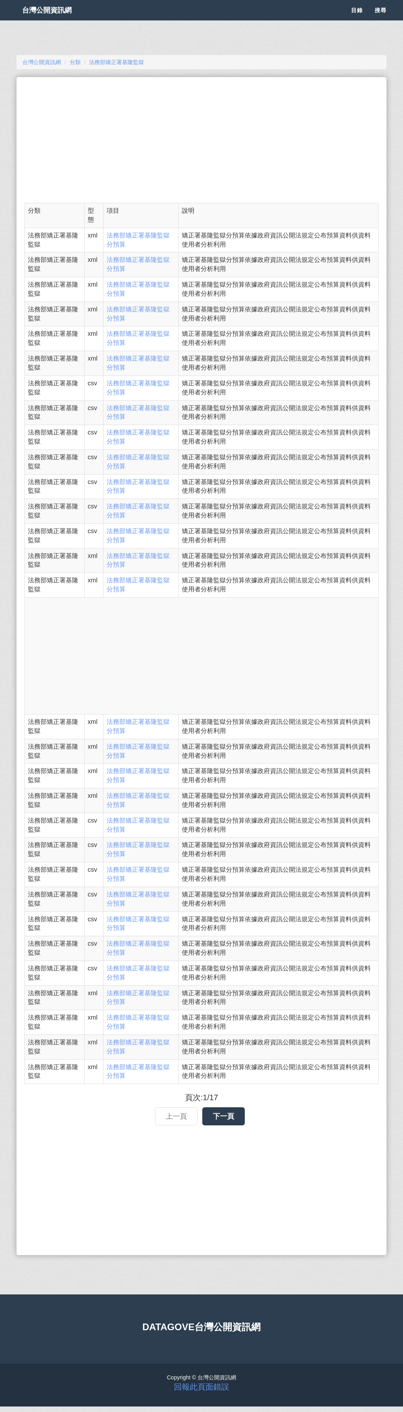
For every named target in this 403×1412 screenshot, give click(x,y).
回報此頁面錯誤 (201, 1387)
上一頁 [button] (176, 1116)
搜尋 (380, 19)
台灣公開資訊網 (55, 19)
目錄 (357, 19)
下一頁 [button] (223, 1116)
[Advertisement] (201, 140)
